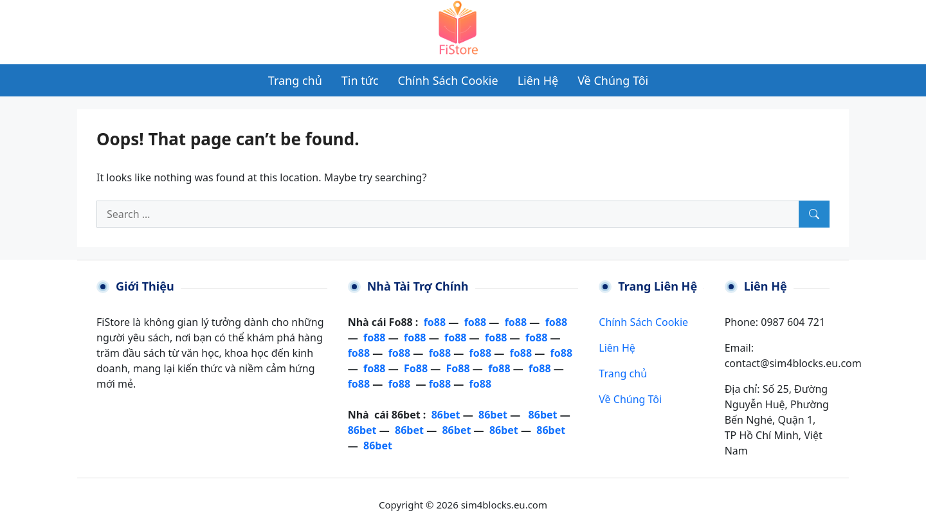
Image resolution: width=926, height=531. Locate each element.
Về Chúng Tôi (630, 399)
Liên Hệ (617, 348)
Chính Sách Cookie (643, 322)
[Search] (814, 214)
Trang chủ (623, 373)
